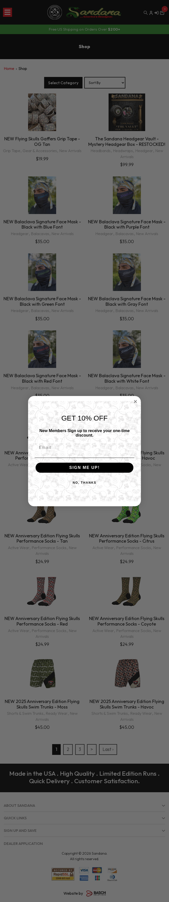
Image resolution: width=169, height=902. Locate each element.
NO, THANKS (85, 482)
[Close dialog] (135, 401)
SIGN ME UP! (84, 467)
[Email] (84, 448)
